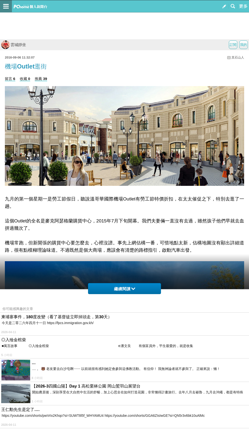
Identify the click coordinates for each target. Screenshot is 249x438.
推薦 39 (41, 79)
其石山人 (237, 57)
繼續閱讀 (124, 289)
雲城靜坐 (13, 44)
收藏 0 (25, 79)
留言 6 (10, 79)
